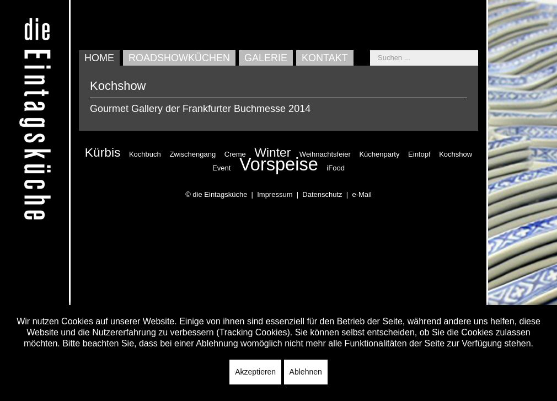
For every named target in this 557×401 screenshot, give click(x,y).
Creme (235, 154)
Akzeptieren (255, 371)
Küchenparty (379, 154)
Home (99, 57)
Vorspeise (278, 164)
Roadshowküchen (179, 57)
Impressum (274, 194)
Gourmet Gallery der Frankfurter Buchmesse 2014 (200, 108)
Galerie (265, 57)
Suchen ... (370, 50)
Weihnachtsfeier (325, 154)
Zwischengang (192, 154)
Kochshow (455, 154)
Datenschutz (322, 194)
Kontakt (325, 57)
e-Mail (361, 194)
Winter (272, 152)
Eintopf (419, 154)
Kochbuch (145, 154)
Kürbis (102, 152)
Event (221, 168)
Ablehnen (306, 371)
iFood (335, 168)
